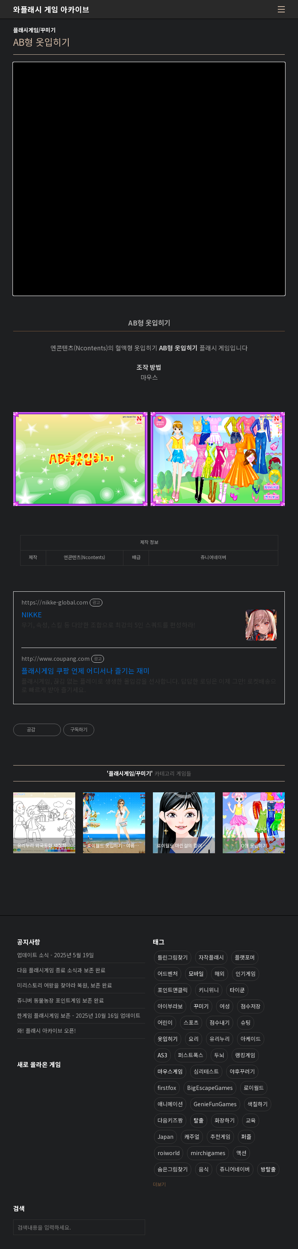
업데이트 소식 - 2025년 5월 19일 (55, 955)
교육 (251, 1120)
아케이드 (251, 1039)
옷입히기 (168, 1039)
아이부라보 (170, 1006)
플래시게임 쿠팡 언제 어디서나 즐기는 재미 (85, 670)
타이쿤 (237, 990)
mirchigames (208, 1153)
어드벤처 (168, 973)
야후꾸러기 (242, 1071)
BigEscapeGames (210, 1087)
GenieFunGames (215, 1104)
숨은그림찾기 (173, 1169)
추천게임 (220, 1136)
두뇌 (219, 1055)
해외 (220, 973)
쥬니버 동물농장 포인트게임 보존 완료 (60, 1000)
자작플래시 (211, 957)
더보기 (159, 1184)
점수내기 (220, 1022)
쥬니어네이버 (235, 1169)
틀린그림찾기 (173, 957)
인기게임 (246, 973)
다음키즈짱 (170, 1120)
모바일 (196, 973)
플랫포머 (245, 957)
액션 (241, 1153)
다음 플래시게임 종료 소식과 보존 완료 (61, 970)
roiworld (169, 1153)
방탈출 (268, 1169)
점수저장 (251, 1006)
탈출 (199, 1120)
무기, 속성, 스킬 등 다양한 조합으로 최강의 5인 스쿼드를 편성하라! (108, 624)
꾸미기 (201, 1006)
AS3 (162, 1055)
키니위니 (209, 990)
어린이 (165, 1022)
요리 (194, 1039)
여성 (225, 1006)
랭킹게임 (245, 1055)
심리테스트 (206, 1071)
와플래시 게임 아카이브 (51, 9)
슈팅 (246, 1022)
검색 (137, 1227)
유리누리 (220, 1039)
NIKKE (31, 614)
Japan (165, 1136)
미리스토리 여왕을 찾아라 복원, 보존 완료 (64, 985)
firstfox (167, 1087)
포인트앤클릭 (173, 990)
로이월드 (254, 1087)
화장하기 (225, 1120)
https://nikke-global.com (54, 602)
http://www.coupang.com (55, 658)
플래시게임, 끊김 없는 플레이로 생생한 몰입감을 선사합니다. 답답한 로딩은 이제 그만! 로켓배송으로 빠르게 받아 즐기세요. (148, 685)
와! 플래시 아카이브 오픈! (46, 1030)
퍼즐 (246, 1136)
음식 (204, 1169)
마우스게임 (170, 1071)
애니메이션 (170, 1104)
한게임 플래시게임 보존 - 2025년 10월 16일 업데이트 (78, 1015)
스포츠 (191, 1022)
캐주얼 (191, 1136)
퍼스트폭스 (190, 1055)
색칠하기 (258, 1104)
